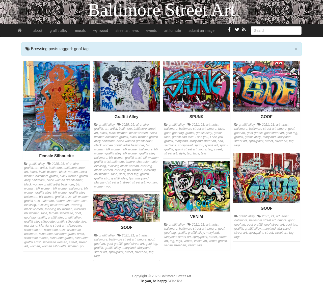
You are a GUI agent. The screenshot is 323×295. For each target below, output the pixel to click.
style (182, 153)
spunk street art (186, 149)
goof (78, 213)
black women (68, 172)
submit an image (201, 31)
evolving (30, 205)
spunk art (211, 145)
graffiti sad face (183, 137)
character (73, 201)
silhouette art (33, 230)
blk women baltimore (68, 188)
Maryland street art (52, 225)
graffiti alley (59, 31)
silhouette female (36, 238)
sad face (170, 145)
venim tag (195, 245)
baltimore (55, 168)
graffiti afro (55, 217)
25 (62, 164)
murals (80, 31)
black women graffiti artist (64, 180)
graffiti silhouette (68, 221)
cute (85, 201)
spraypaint (185, 145)
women (73, 246)
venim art (200, 241)
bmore (60, 201)
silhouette (74, 225)
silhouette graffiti (61, 238)
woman (35, 246)
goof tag (30, 217)
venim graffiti (218, 241)
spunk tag (205, 149)
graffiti (42, 217)
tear (203, 153)
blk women (43, 188)
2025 (55, 164)
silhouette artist (55, 230)
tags (196, 153)
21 (202, 124)
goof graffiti (254, 133)
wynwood (100, 31)
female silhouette (61, 213)
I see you (201, 137)
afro (68, 164)
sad (220, 141)
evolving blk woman (58, 209)
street (73, 242)
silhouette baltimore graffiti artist (61, 234)
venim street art (175, 245)
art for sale (172, 31)
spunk (199, 145)
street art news (127, 31)
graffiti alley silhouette (39, 221)
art (36, 168)
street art (138, 182)
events (151, 31)
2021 (195, 124)
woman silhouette (54, 246)
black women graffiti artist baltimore (49, 184)
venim (188, 241)
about (37, 31)
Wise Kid (175, 281)
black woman (48, 172)
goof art (239, 133)
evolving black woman (53, 205)
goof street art (274, 133)
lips (84, 221)
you (82, 246)
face (44, 213)
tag (189, 153)
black (33, 172)
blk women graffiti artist (55, 197)
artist (43, 168)
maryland (30, 225)
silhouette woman (54, 242)
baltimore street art (192, 128)
